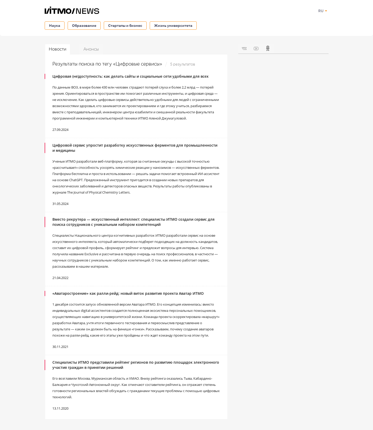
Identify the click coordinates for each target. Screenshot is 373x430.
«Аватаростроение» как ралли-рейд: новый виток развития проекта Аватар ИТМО (128, 293)
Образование (84, 25)
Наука (54, 25)
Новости (57, 49)
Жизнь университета (173, 25)
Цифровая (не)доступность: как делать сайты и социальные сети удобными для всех (130, 76)
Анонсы (91, 49)
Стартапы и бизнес (125, 25)
